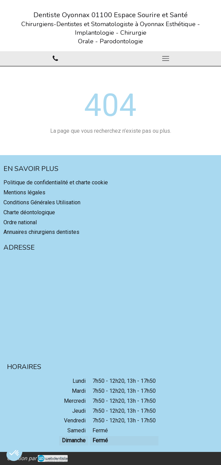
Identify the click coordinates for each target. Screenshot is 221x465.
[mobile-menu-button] (166, 58)
